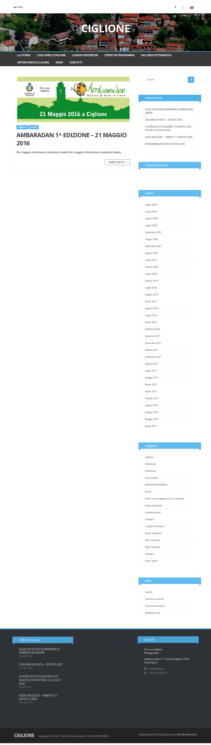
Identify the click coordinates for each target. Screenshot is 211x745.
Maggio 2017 (152, 388)
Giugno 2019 (151, 304)
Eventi (34, 127)
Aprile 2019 (151, 311)
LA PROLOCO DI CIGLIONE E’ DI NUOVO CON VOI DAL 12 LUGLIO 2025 (40, 682)
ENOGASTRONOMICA (156, 490)
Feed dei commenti (155, 608)
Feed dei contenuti (154, 601)
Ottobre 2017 (151, 360)
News (59, 62)
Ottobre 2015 (151, 408)
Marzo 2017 (151, 394)
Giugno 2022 (151, 249)
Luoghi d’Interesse (85, 55)
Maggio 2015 (152, 429)
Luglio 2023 (151, 235)
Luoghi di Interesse (155, 531)
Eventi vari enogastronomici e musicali (164, 504)
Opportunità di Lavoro (33, 62)
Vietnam (149, 559)
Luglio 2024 (151, 221)
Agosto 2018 (151, 318)
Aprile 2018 (151, 332)
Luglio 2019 (151, 298)
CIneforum (150, 469)
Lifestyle (149, 524)
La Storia (23, 55)
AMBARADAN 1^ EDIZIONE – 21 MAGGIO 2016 (71, 140)
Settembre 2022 (153, 242)
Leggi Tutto (116, 162)
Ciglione (105, 28)
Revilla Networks (187, 734)
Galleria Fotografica (156, 55)
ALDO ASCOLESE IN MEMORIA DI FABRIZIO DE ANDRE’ (39, 654)
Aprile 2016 (151, 401)
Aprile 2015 (151, 436)
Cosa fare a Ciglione (51, 55)
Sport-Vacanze (152, 552)
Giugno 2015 (151, 422)
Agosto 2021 (151, 263)
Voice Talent (151, 566)
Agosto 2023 (151, 228)
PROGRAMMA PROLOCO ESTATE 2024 (165, 144)
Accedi (148, 594)
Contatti (76, 62)
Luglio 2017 (151, 381)
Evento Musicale (153, 511)
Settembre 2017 (153, 367)
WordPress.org (152, 615)
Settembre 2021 (153, 256)
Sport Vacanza (152, 545)
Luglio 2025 (151, 215)
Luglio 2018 (151, 325)
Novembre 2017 (153, 353)
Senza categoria (153, 538)
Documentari (151, 483)
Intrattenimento (153, 517)
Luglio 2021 (151, 270)
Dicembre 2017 (153, 346)
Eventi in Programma (119, 55)
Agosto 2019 (151, 291)
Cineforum (150, 476)
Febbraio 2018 (152, 339)
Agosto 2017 (151, 374)
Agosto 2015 (151, 415)
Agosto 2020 (151, 277)
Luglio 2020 (151, 284)
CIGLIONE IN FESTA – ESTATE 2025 (163, 120)
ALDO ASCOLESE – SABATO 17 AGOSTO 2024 (168, 137)
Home (18, 7)
